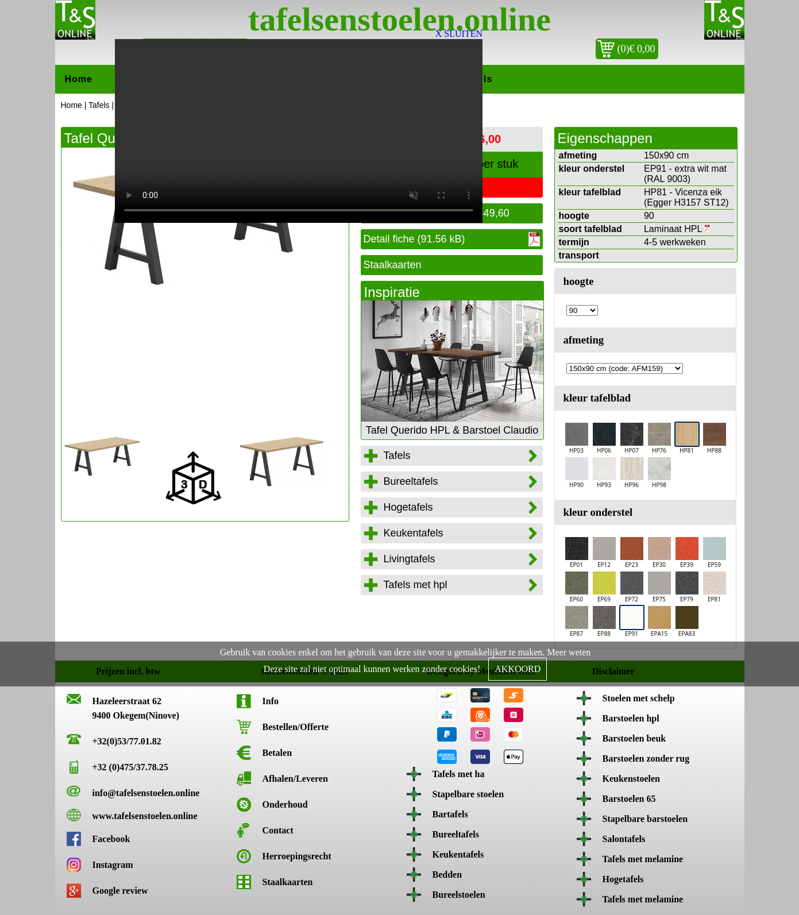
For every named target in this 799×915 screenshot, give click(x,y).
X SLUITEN (459, 33)
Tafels (99, 105)
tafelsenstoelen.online (399, 19)
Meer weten (568, 652)
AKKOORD (518, 669)
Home (78, 79)
